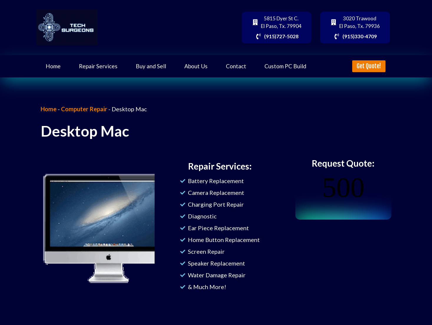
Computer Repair (84, 108)
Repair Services (98, 66)
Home (53, 66)
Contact (236, 66)
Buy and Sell (151, 66)
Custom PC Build (285, 66)
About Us (196, 66)
